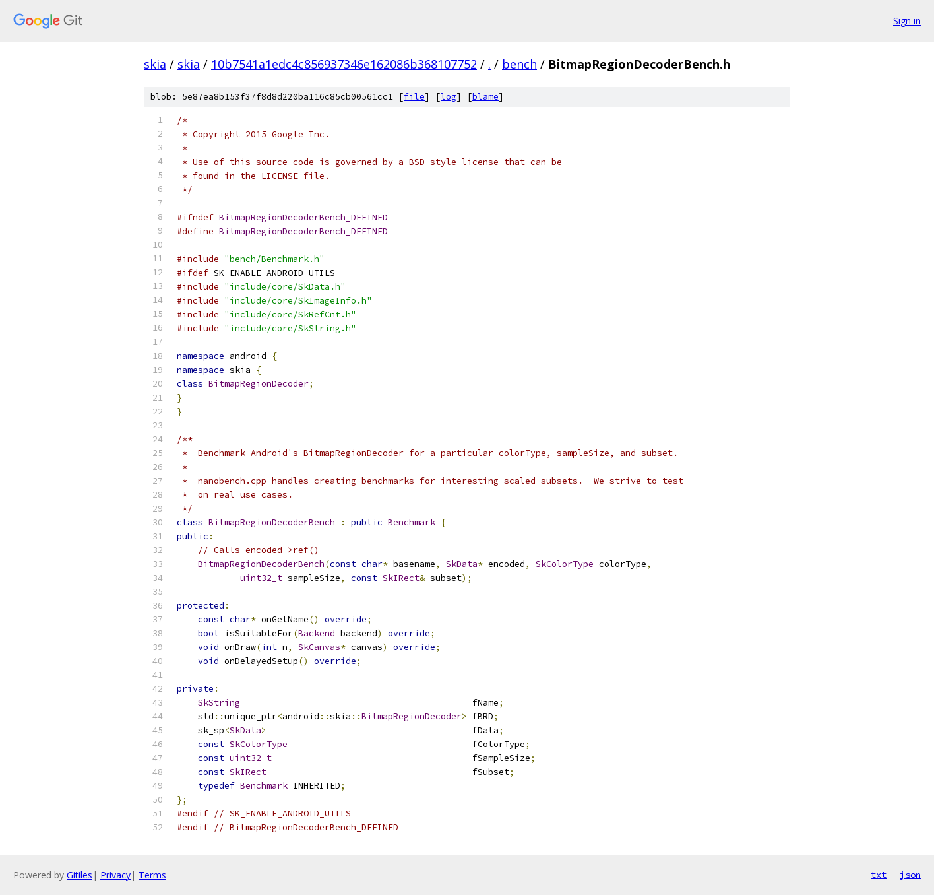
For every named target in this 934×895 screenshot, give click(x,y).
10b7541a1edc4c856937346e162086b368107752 (344, 64)
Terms (152, 875)
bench (519, 64)
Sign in (907, 21)
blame (485, 96)
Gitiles (79, 875)
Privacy (115, 875)
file (414, 96)
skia (155, 64)
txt (879, 874)
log (448, 96)
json (910, 874)
